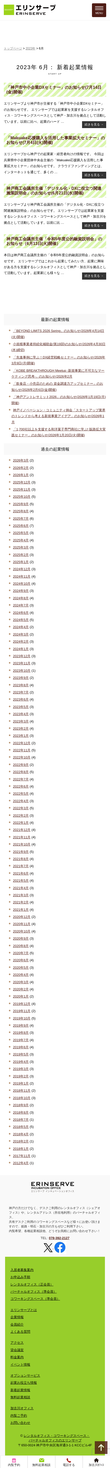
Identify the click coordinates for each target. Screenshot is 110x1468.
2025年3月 (21, 547)
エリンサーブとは (23, 1310)
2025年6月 (21, 526)
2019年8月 (21, 1033)
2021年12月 (21, 830)
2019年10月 (21, 1018)
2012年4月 (21, 1163)
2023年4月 (21, 714)
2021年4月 (21, 888)
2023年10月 (21, 671)
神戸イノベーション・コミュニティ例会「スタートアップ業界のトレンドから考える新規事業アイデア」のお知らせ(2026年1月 (58, 416)
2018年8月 (21, 1112)
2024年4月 (21, 627)
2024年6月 (21, 613)
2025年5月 (21, 533)
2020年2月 (21, 989)
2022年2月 (21, 815)
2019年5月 (21, 1054)
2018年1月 (21, 1149)
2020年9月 (21, 938)
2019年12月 (21, 1004)
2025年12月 (21, 482)
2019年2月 (21, 1076)
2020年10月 (21, 931)
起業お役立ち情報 (23, 1383)
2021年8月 (21, 859)
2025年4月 (21, 540)
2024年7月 (21, 605)
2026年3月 (21, 460)
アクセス (17, 1343)
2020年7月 (21, 953)
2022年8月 (21, 772)
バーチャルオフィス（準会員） (33, 1291)
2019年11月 (21, 1011)
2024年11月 (21, 576)
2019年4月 (21, 1062)
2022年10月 (21, 757)
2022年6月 (21, 786)
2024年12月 (21, 569)
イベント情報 (20, 1364)
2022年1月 (21, 823)
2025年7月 (21, 518)
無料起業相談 (20, 1397)
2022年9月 (21, 765)
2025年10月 (21, 497)
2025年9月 (21, 504)
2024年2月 (21, 641)
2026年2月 (21, 468)
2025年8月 (21, 511)
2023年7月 (21, 692)
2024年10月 (21, 584)
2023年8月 (21, 685)
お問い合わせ (20, 1423)
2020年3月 (21, 982)
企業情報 (17, 1317)
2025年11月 (21, 489)
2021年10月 (21, 844)
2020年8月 (21, 946)
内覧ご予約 (18, 1415)
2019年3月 (21, 1069)
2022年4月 (21, 801)
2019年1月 (21, 1083)
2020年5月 (21, 967)
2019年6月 (21, 1047)
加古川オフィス (22, 1408)
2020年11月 (21, 924)
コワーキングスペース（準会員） (35, 1299)
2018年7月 (21, 1120)
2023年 (31, 48)
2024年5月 (21, 620)
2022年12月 (21, 743)
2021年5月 (21, 880)
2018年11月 (21, 1090)
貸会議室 (17, 1350)
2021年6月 (21, 873)
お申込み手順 (20, 1277)
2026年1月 (21, 475)
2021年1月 (21, 910)
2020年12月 (21, 917)
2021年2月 (21, 902)
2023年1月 (21, 736)
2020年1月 (21, 996)
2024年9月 (21, 591)
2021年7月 (21, 866)
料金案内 (17, 1357)
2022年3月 (21, 808)
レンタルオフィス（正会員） (31, 1284)
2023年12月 (21, 656)
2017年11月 (21, 1156)
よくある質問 (20, 1332)
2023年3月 (21, 721)
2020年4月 (21, 975)
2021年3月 (21, 895)
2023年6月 (21, 699)
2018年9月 (21, 1105)
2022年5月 (21, 793)
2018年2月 (21, 1141)
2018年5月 (21, 1127)
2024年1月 (21, 649)
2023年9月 (21, 678)
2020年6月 (21, 960)
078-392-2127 (59, 1238)
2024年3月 (21, 634)
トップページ (13, 48)
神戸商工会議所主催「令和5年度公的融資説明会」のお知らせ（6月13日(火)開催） (54, 241)
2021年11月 (21, 837)
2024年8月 (21, 598)
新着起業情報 (20, 1390)
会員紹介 (17, 1324)
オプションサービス (25, 1375)
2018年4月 (21, 1134)
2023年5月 (21, 707)
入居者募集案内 (22, 1270)
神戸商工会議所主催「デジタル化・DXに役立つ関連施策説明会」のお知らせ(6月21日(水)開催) (53, 190)
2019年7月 (21, 1040)
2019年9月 (21, 1025)
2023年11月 (21, 663)
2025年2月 (21, 555)
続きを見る (94, 124)
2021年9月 (21, 852)
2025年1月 (21, 562)
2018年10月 (21, 1098)
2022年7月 (21, 779)
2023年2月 (21, 728)
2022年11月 (21, 750)
